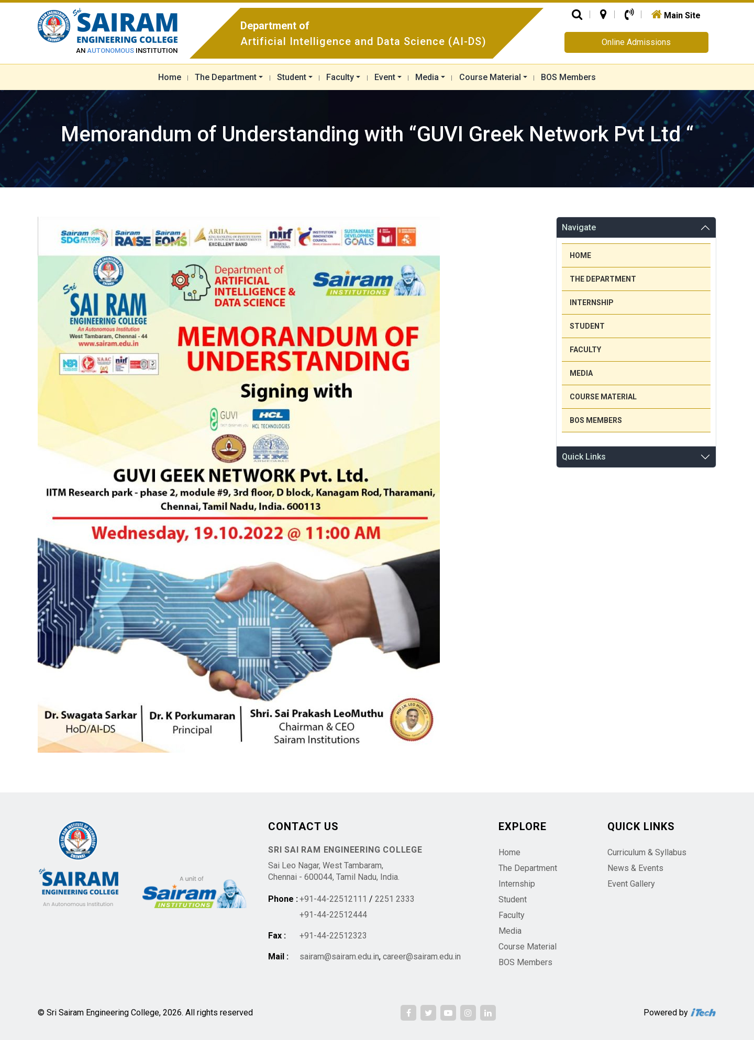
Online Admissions (636, 42)
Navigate (579, 227)
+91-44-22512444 (333, 915)
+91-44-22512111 (333, 899)
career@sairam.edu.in (422, 956)
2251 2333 (395, 899)
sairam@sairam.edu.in (339, 956)
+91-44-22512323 (333, 936)
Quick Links (584, 457)
